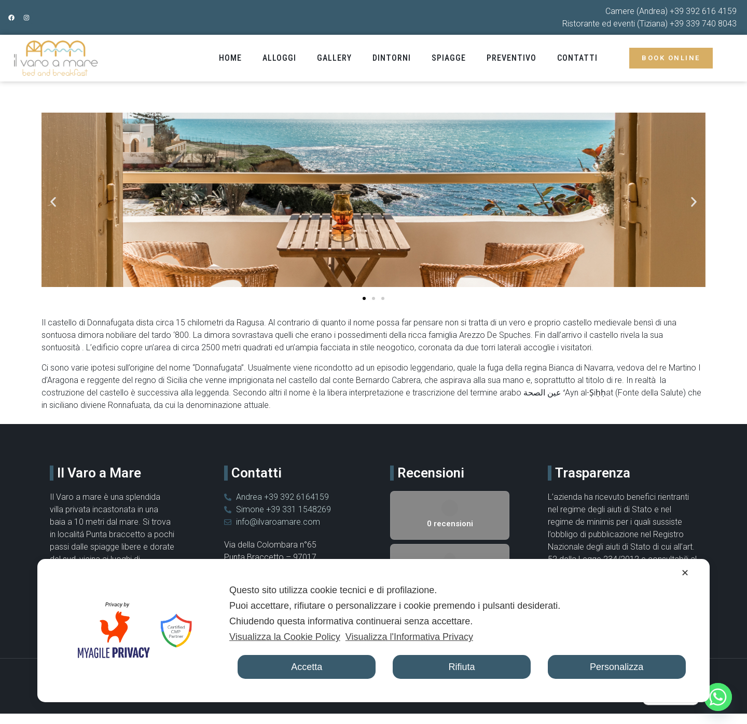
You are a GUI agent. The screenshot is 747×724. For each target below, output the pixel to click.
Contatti (577, 58)
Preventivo (511, 58)
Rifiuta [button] (461, 667)
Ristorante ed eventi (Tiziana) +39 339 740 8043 (649, 24)
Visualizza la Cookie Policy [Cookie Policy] (284, 637)
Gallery (334, 58)
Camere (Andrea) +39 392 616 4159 (671, 11)
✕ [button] (685, 573)
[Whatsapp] (718, 697)
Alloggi (279, 58)
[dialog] (373, 630)
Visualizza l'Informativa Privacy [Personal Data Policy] (409, 637)
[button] (53, 201)
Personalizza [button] (616, 667)
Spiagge (449, 58)
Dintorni (391, 58)
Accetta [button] (306, 667)
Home (230, 58)
